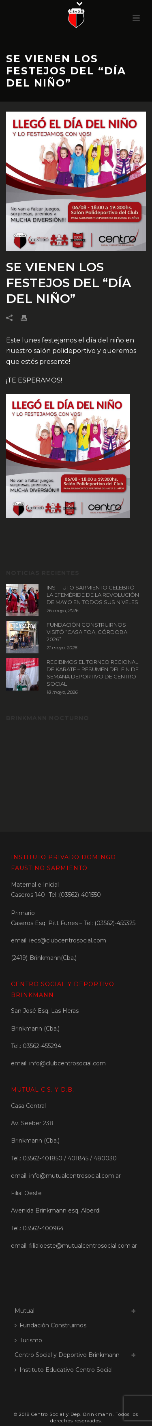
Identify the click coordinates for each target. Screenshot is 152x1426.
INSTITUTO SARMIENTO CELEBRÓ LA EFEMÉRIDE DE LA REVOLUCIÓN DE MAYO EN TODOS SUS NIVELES (93, 594)
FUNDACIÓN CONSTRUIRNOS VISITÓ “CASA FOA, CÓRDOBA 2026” (87, 631)
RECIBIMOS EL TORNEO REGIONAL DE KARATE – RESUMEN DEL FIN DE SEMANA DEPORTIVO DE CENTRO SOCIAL (93, 673)
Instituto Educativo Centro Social (64, 1369)
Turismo (28, 1340)
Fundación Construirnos (50, 1325)
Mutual (24, 1310)
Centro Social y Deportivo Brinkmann (67, 1354)
